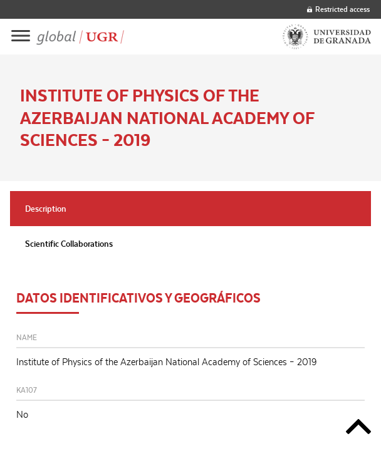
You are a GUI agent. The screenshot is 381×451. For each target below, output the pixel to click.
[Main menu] (20, 36)
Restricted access (338, 9)
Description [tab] (45, 209)
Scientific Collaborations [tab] (69, 244)
